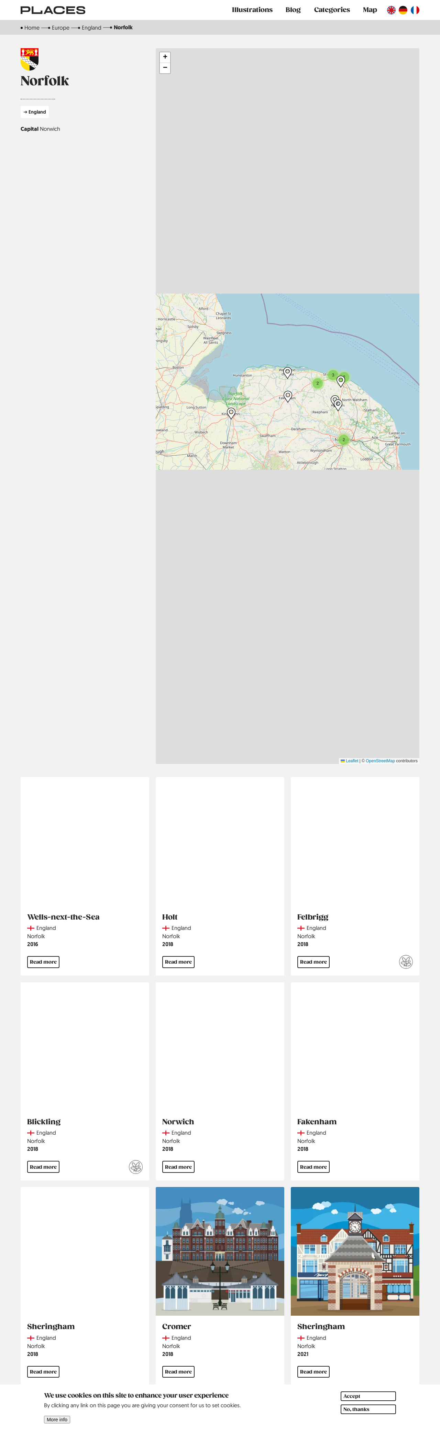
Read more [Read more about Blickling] (43, 1167)
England (91, 27)
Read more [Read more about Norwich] (178, 1167)
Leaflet (349, 761)
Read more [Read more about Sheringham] (43, 1372)
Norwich (50, 128)
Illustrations (252, 10)
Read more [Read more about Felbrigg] (313, 962)
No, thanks (356, 1409)
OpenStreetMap (380, 761)
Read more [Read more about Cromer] (178, 1372)
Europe (60, 27)
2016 (32, 944)
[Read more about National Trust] (406, 963)
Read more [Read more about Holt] (178, 962)
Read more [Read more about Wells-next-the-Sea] (43, 962)
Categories (332, 10)
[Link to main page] (53, 10)
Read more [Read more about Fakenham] (313, 1167)
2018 (167, 944)
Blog (293, 10)
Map (370, 10)
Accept (351, 1396)
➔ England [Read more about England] (34, 111)
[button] (344, 440)
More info (57, 1419)
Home (32, 27)
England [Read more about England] (46, 927)
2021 (302, 1354)
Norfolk (36, 936)
